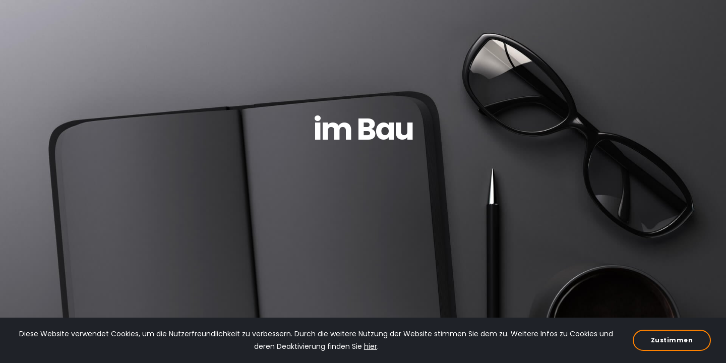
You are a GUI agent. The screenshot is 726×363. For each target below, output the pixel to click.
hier (370, 346)
